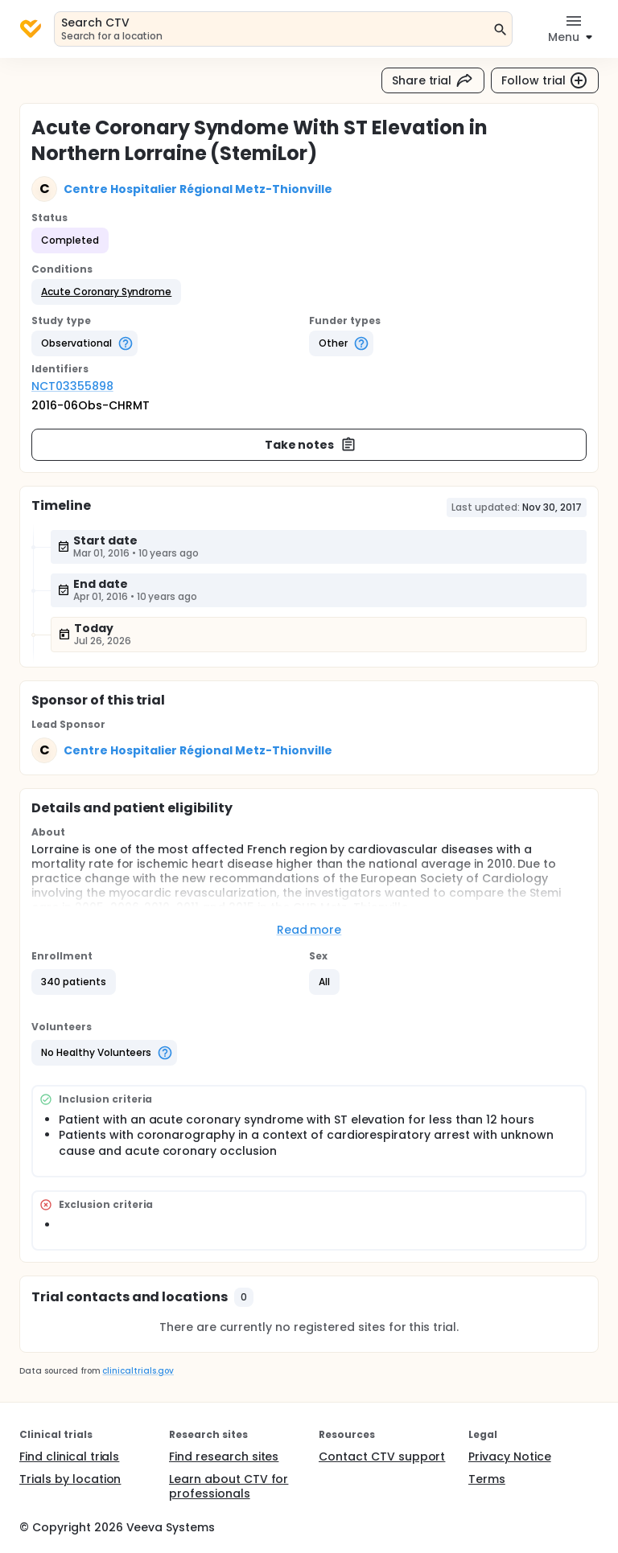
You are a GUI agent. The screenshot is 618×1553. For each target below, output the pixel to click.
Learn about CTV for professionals (228, 1486)
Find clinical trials (69, 1456)
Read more (309, 929)
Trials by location (70, 1479)
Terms (486, 1479)
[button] (106, 292)
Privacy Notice (509, 1456)
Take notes (311, 445)
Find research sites (223, 1456)
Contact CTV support (382, 1456)
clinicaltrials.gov (137, 1371)
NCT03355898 (72, 386)
